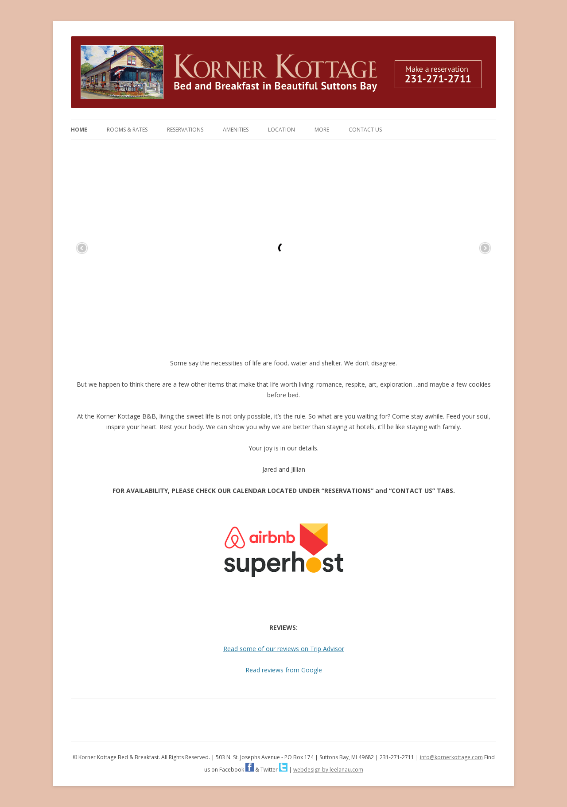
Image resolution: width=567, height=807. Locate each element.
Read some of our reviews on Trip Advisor (283, 648)
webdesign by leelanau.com (328, 769)
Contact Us (365, 129)
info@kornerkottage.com (451, 757)
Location (281, 129)
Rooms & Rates (127, 129)
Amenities (236, 129)
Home (79, 129)
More (322, 129)
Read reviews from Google (283, 670)
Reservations (185, 129)
